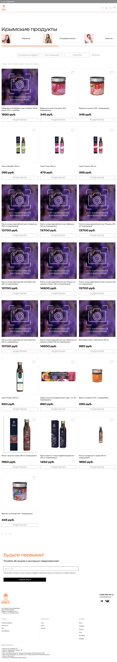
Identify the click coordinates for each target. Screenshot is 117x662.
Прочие (81, 629)
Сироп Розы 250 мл (48, 166)
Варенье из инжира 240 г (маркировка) (17, 514)
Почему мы (5, 625)
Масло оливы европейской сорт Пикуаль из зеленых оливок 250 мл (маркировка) (57, 283)
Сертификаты (6, 631)
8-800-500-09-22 (107, 595)
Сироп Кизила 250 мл (87, 166)
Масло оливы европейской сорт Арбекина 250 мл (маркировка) (57, 225)
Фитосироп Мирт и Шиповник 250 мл (94, 340)
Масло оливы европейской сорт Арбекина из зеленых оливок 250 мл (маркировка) (58, 341)
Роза (80, 632)
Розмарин (82, 635)
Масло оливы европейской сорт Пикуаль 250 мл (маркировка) (97, 225)
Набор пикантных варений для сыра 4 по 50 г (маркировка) (58, 399)
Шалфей (81, 638)
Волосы (43, 628)
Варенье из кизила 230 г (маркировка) (94, 108)
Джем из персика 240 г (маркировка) (94, 398)
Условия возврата (7, 623)
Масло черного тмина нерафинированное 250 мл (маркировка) (57, 457)
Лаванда (81, 626)
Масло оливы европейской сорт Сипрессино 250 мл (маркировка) (19, 225)
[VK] (107, 601)
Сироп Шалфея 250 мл (11, 166)
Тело (42, 623)
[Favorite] (34, 72)
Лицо (42, 625)
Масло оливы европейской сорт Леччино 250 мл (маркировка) (97, 283)
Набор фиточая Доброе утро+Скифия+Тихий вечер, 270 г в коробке (19, 109)
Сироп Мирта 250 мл (10, 398)
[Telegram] (102, 601)
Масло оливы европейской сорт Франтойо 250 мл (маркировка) (19, 283)
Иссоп (81, 623)
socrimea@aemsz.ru (105, 597)
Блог (3, 628)
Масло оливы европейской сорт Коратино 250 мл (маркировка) (19, 341)
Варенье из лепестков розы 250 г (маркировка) (53, 109)
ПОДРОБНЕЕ (20, 119)
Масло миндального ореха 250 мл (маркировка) (92, 457)
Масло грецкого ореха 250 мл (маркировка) (19, 456)
